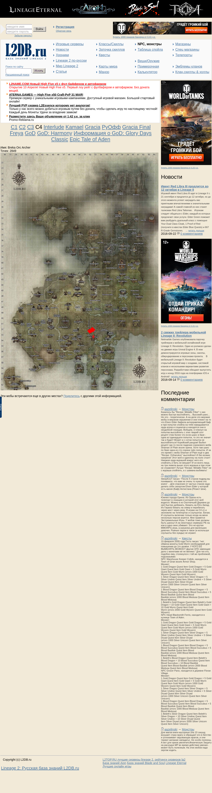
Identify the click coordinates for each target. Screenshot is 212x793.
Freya (16, 133)
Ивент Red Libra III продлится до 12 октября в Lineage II (184, 188)
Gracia (93, 127)
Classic (59, 139)
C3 (30, 127)
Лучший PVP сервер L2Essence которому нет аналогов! (49, 105)
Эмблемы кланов (188, 66)
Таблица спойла (150, 49)
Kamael (74, 127)
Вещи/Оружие (149, 61)
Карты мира (108, 66)
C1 (14, 127)
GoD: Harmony (54, 133)
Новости (62, 49)
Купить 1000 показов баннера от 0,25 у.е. (179, 168)
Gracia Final (136, 127)
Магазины (183, 44)
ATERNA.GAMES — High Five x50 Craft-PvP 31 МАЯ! (46, 94)
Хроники (62, 55)
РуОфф (111, 127)
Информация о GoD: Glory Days (113, 133)
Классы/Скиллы (111, 44)
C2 (22, 127)
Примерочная (148, 66)
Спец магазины (187, 49)
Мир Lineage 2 (67, 66)
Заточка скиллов (112, 49)
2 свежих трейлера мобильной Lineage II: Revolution (183, 334)
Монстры (188, 409)
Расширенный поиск (17, 74)
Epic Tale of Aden (90, 139)
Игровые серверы (70, 44)
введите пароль (18, 31)
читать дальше (196, 230)
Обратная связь (63, 31)
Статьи (61, 71)
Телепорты (183, 55)
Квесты (104, 55)
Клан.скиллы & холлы (192, 72)
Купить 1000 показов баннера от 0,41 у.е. (134, 37)
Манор (104, 72)
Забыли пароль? (23, 35)
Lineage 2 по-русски (71, 60)
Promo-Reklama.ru (21, 119)
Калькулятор (147, 72)
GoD (30, 133)
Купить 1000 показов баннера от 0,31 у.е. (179, 326)
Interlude (54, 127)
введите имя (15, 26)
